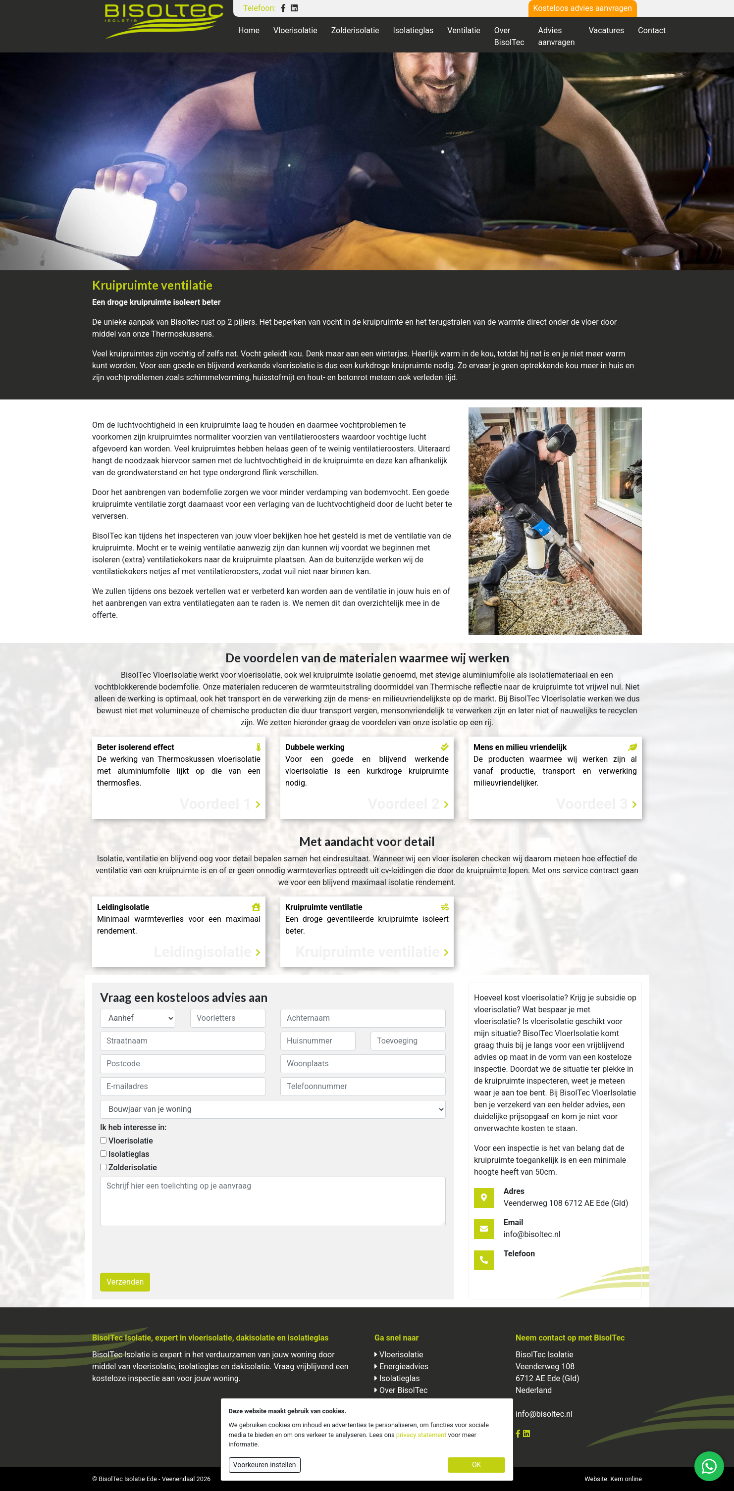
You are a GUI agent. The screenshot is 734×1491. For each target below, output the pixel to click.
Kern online (626, 1479)
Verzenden (125, 1282)
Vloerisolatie (295, 30)
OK (476, 1465)
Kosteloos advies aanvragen (582, 8)
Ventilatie (463, 30)
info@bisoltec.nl (544, 1414)
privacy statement (421, 1435)
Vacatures (607, 30)
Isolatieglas (413, 30)
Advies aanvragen (556, 36)
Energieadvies (403, 1366)
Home (249, 30)
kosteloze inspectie (126, 1378)
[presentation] (175, 1249)
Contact (652, 30)
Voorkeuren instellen (264, 1465)
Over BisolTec (509, 36)
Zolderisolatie (355, 30)
